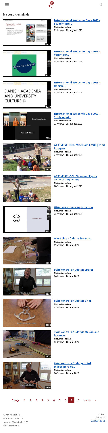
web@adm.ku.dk (97, 421)
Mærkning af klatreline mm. (72, 238)
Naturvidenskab (62, 27)
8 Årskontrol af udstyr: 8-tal (72, 300)
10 (78, 400)
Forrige (16, 400)
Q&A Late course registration (73, 207)
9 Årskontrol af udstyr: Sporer (73, 269)
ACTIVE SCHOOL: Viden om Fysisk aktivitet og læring (75, 177)
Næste (87, 400)
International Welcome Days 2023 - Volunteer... (77, 53)
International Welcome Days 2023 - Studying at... (77, 115)
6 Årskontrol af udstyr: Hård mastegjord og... (72, 364)
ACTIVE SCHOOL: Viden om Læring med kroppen (79, 146)
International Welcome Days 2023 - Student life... (77, 21)
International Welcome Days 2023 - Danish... (77, 84)
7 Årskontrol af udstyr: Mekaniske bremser (76, 333)
